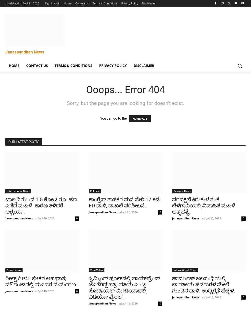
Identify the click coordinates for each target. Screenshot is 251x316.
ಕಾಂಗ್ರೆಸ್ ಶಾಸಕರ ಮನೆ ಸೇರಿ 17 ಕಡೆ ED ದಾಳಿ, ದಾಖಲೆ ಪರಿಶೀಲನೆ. (124, 203)
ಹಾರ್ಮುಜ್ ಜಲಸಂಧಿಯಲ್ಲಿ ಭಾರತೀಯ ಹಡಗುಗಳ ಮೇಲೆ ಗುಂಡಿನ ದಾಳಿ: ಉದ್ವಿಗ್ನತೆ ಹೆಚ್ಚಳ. (203, 285)
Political (95, 191)
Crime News (14, 270)
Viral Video (96, 270)
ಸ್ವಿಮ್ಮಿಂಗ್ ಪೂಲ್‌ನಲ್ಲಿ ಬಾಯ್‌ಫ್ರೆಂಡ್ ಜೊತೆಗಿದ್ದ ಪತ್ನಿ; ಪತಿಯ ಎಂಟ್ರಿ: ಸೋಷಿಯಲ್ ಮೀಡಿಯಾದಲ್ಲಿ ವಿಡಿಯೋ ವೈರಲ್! (124, 288)
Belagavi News (182, 191)
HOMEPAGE (140, 118)
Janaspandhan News (19, 218)
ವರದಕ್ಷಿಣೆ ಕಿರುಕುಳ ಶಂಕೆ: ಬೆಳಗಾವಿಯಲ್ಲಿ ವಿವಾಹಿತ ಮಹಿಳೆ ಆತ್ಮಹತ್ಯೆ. (203, 206)
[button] (240, 66)
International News (18, 191)
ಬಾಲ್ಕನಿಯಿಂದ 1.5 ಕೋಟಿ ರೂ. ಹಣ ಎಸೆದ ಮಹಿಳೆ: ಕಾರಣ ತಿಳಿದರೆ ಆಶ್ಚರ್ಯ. (41, 206)
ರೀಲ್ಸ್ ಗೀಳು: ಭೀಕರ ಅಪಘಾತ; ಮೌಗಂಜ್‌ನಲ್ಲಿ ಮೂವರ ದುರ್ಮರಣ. (41, 282)
